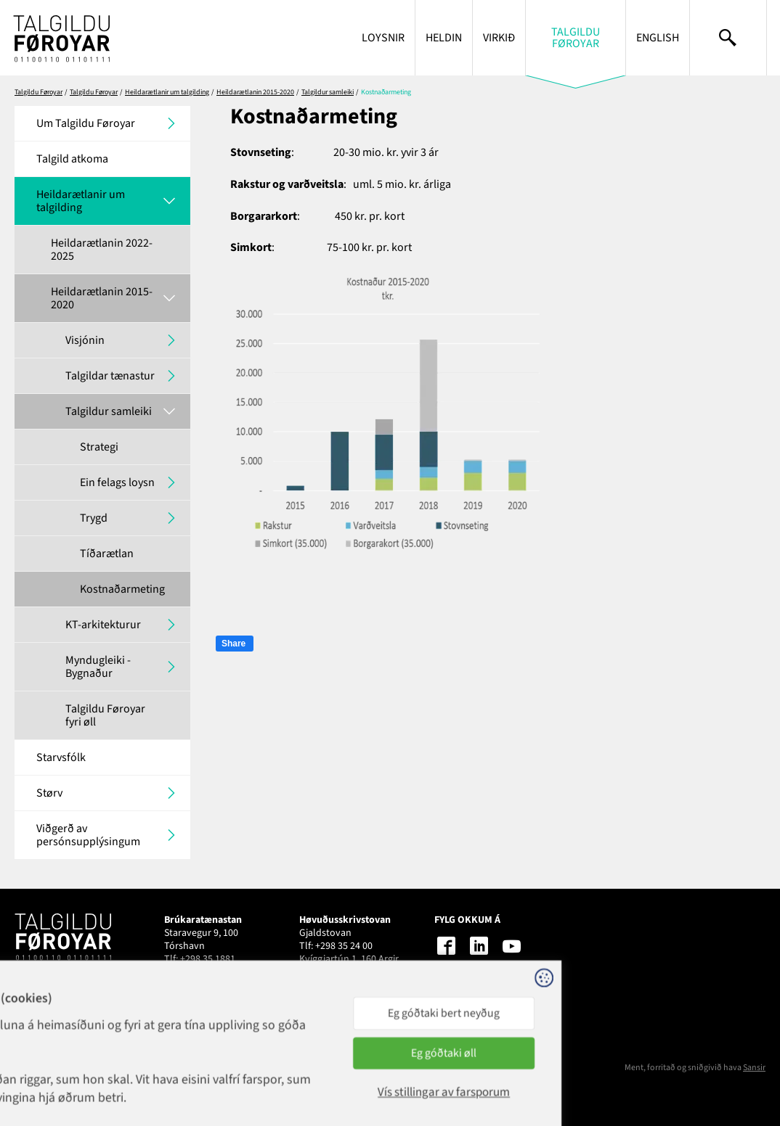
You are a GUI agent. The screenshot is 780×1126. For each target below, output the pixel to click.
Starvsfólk (61, 757)
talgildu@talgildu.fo (342, 972)
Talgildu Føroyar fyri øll (105, 715)
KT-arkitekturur (103, 625)
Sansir (754, 1067)
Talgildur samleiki (327, 92)
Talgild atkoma (72, 159)
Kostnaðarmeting (122, 589)
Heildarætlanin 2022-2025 (102, 249)
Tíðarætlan (107, 554)
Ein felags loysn (117, 482)
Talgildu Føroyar (575, 38)
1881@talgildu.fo (200, 972)
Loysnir (383, 38)
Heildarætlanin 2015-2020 (255, 92)
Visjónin (85, 340)
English (657, 38)
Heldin (444, 38)
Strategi (99, 447)
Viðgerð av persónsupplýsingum (88, 835)
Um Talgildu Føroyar (85, 123)
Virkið (499, 38)
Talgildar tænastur (110, 376)
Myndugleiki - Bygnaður (98, 666)
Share (233, 643)
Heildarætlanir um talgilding (167, 92)
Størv (49, 793)
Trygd (93, 518)
